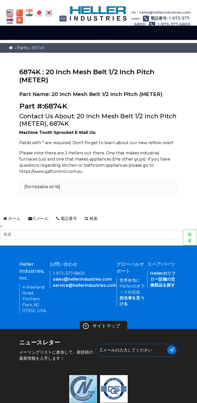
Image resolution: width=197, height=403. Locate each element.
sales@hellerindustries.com (82, 279)
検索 (190, 237)
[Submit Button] (171, 349)
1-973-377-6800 (170, 24)
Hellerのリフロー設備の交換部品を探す (162, 279)
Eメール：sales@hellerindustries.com (152, 12)
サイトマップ (101, 326)
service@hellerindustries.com (84, 285)
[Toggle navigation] (9, 32)
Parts (22, 47)
